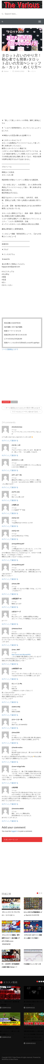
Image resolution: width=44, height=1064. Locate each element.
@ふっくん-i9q (17, 683)
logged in (14, 831)
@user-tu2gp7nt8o (18, 766)
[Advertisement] (22, 97)
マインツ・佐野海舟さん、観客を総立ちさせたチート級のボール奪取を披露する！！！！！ (9, 1031)
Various (6, 71)
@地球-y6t (15, 505)
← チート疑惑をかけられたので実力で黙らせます (22, 408)
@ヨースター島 (17, 719)
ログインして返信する (10, 440)
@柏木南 (15, 787)
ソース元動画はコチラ (10, 349)
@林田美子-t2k (17, 668)
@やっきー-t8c (17, 475)
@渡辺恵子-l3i (16, 599)
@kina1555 (16, 732)
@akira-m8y (16, 707)
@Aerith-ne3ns (17, 747)
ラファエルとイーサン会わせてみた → (26, 412)
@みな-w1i (15, 518)
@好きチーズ (16, 611)
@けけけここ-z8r (17, 460)
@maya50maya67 (18, 544)
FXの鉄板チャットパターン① (32, 964)
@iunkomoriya (17, 427)
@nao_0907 (16, 649)
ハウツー (33, 71)
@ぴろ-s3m (16, 492)
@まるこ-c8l (16, 445)
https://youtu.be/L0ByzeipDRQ (21, 654)
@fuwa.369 (16, 584)
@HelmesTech (17, 628)
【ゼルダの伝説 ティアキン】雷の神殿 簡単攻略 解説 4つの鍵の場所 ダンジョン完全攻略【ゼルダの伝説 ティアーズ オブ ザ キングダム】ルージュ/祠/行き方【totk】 (33, 1034)
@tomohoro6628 (18, 808)
